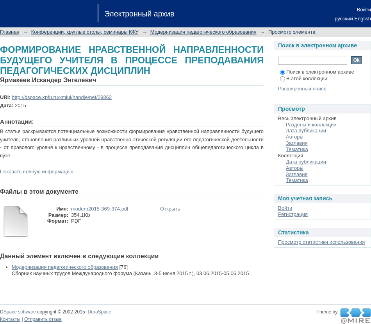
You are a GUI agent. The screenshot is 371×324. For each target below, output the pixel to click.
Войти (364, 10)
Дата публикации (306, 130)
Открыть (170, 209)
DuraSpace (99, 312)
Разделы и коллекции (311, 125)
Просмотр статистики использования (321, 242)
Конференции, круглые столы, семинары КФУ (85, 32)
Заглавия (297, 143)
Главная (9, 32)
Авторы (294, 137)
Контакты (10, 319)
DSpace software (18, 312)
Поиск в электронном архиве (317, 72)
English (362, 19)
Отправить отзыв (43, 319)
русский (344, 19)
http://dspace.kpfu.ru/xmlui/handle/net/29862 (62, 97)
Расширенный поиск (302, 89)
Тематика (297, 149)
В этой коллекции (303, 78)
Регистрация (293, 214)
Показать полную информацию (36, 172)
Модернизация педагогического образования (203, 32)
